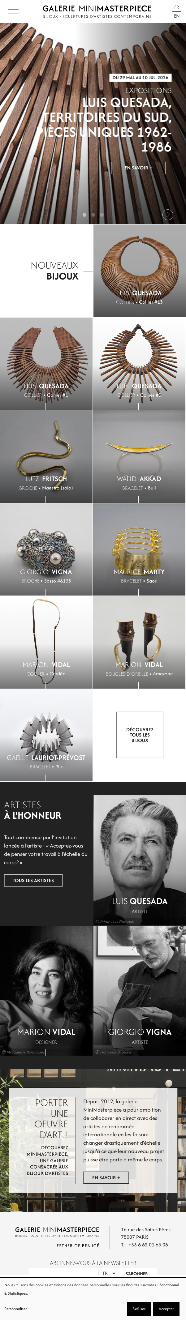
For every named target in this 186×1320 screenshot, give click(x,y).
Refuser (138, 1309)
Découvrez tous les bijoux (140, 735)
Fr (176, 7)
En (177, 15)
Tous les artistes (33, 880)
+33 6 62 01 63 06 (148, 1244)
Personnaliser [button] (15, 1309)
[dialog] (93, 1299)
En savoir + (139, 169)
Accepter (166, 1309)
